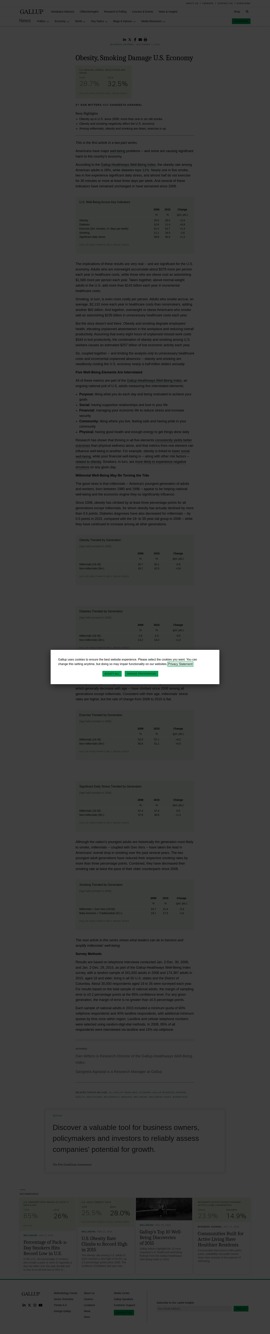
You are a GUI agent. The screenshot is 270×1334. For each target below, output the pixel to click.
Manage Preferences (141, 674)
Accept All (112, 674)
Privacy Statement (180, 664)
